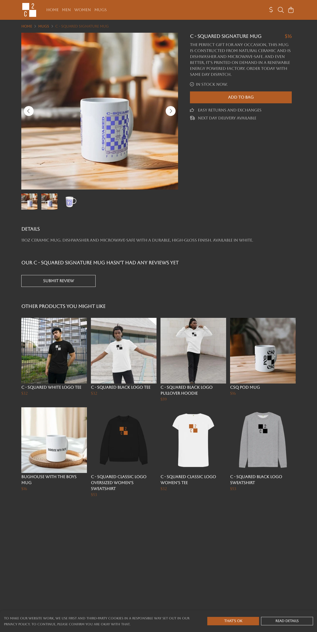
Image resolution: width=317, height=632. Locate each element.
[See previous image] (29, 111)
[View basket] (291, 10)
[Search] (281, 10)
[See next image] (171, 111)
